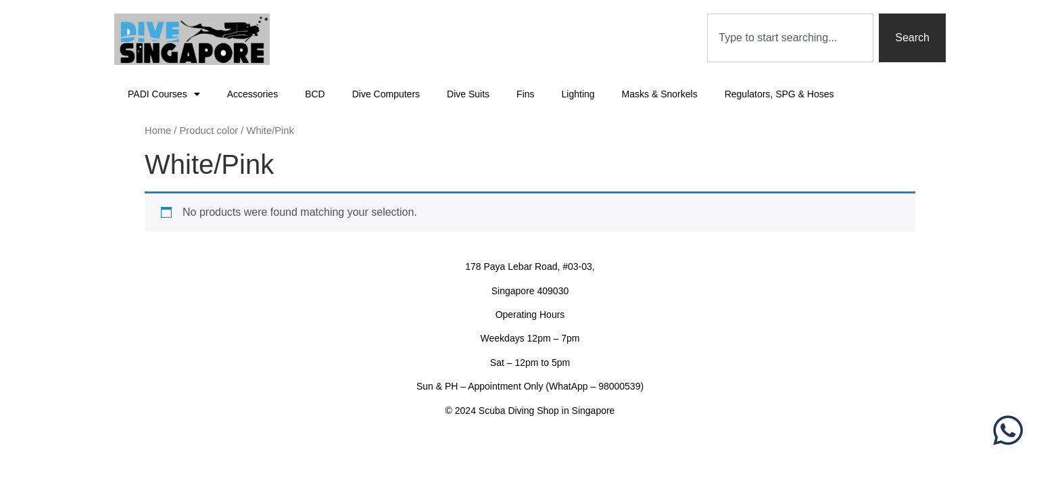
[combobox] (790, 38)
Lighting (578, 94)
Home (158, 130)
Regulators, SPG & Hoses (779, 94)
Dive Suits (468, 94)
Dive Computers (386, 94)
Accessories (252, 94)
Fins (525, 94)
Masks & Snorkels (660, 94)
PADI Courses (164, 94)
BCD (315, 94)
